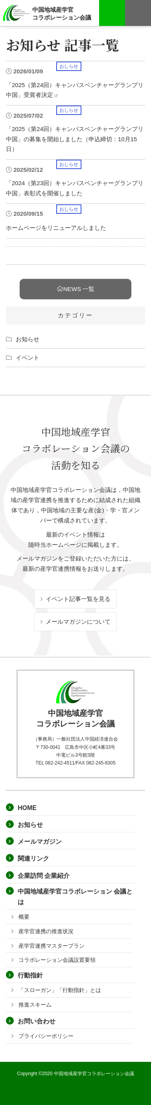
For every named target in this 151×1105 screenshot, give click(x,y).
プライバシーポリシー (46, 1036)
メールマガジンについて (75, 621)
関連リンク (33, 858)
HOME (27, 808)
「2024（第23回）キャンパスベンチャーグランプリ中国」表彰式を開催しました (75, 187)
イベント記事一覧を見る (75, 598)
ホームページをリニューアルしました (56, 227)
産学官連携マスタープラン (51, 946)
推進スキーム (35, 1004)
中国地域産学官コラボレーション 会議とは (75, 896)
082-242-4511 (60, 763)
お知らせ (27, 339)
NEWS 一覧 (76, 289)
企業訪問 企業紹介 (44, 875)
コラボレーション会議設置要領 (57, 960)
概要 (23, 917)
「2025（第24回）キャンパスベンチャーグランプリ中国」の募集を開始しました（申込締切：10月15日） (75, 138)
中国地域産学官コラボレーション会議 (61, 13)
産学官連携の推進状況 (46, 931)
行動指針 (30, 975)
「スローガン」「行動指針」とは (59, 990)
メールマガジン (40, 841)
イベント (27, 357)
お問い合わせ (36, 1021)
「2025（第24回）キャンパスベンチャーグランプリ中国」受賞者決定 (75, 89)
